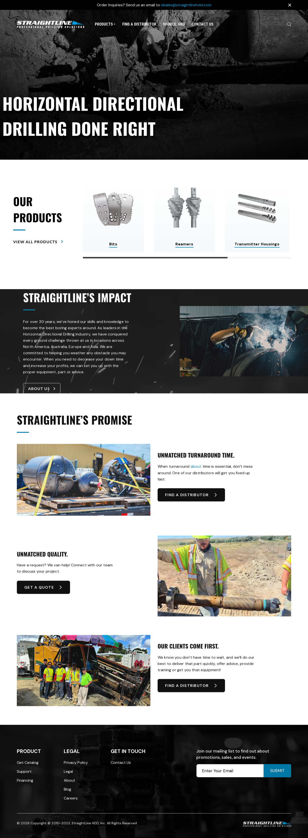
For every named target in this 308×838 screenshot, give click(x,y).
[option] (154, 85)
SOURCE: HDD (174, 24)
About (69, 780)
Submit (277, 770)
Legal (68, 771)
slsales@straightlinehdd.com (186, 4)
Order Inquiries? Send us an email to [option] (154, 4)
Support (24, 771)
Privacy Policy (76, 762)
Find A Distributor (139, 24)
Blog (67, 789)
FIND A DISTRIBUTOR (191, 502)
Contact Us (202, 24)
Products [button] (105, 24)
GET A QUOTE (43, 595)
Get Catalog (27, 762)
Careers (71, 798)
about (196, 477)
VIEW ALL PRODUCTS (38, 241)
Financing (25, 780)
